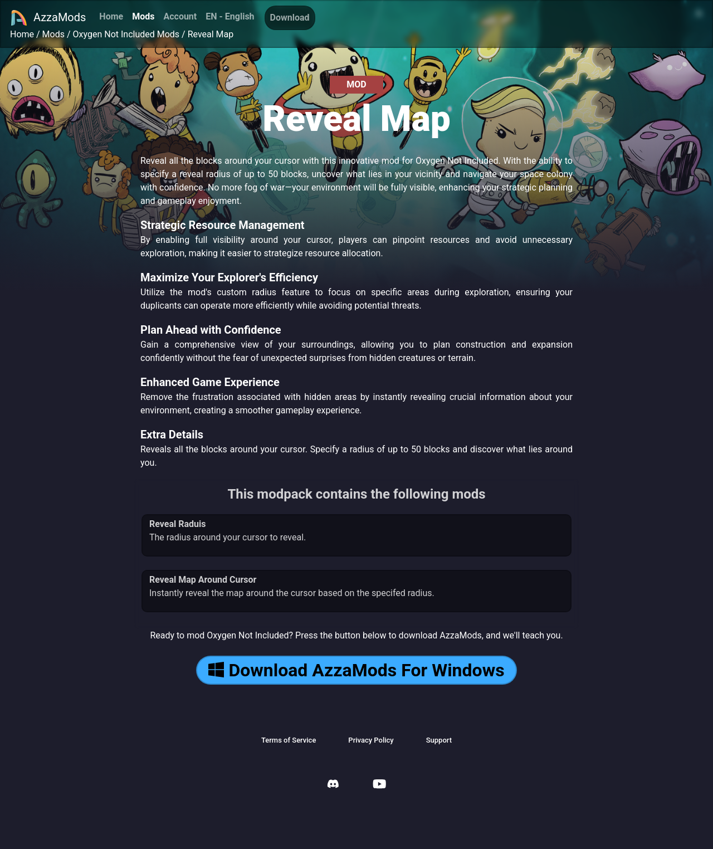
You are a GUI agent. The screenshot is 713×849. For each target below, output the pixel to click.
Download (290, 17)
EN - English (230, 16)
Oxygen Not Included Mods (126, 34)
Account (180, 16)
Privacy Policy (370, 740)
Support (439, 740)
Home (111, 16)
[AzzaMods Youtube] (379, 785)
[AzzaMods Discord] (333, 785)
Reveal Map (211, 34)
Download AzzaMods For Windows (356, 670)
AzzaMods (48, 18)
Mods (143, 16)
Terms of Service (288, 740)
